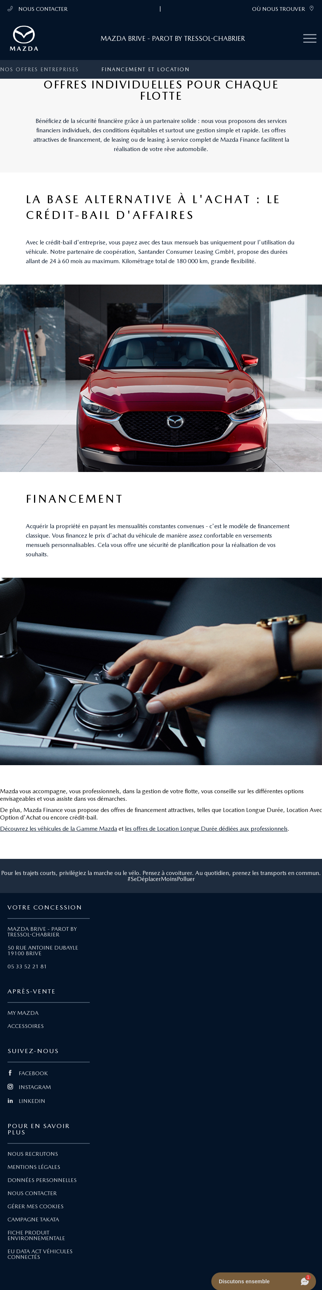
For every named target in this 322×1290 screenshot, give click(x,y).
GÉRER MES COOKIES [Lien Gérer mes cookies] (35, 1206)
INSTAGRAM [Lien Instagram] (29, 1087)
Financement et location (145, 69)
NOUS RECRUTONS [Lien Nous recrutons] (32, 1154)
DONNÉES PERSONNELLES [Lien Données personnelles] (42, 1180)
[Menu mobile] (309, 38)
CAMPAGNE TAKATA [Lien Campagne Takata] (33, 1219)
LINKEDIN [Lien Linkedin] (26, 1101)
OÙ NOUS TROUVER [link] (283, 9)
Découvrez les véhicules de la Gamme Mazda (58, 828)
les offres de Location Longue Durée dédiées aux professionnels (206, 828)
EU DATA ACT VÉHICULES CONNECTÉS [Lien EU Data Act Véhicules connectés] (40, 1254)
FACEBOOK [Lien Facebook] (27, 1073)
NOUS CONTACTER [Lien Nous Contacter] (32, 1193)
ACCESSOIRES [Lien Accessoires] (25, 1026)
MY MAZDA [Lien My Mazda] (23, 1013)
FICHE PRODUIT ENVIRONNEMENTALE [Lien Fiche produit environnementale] (36, 1235)
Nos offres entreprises (39, 69)
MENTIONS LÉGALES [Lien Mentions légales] (33, 1167)
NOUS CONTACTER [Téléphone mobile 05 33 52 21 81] (37, 9)
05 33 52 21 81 (27, 966)
